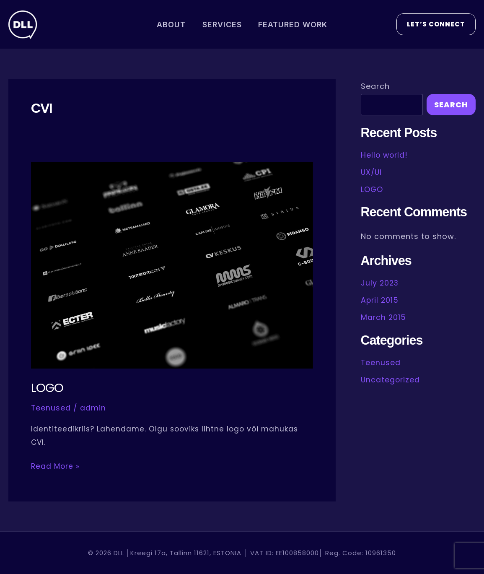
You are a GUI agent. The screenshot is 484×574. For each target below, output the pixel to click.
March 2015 (384, 316)
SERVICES (222, 24)
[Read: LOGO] (172, 265)
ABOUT (172, 24)
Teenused (51, 408)
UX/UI (372, 171)
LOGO (47, 388)
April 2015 (380, 299)
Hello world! (385, 155)
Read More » (55, 465)
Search (375, 86)
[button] (436, 24)
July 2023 (380, 282)
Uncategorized (391, 378)
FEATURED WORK (291, 24)
